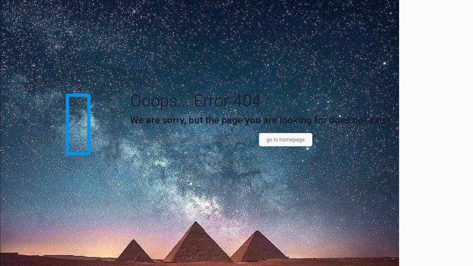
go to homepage (285, 140)
